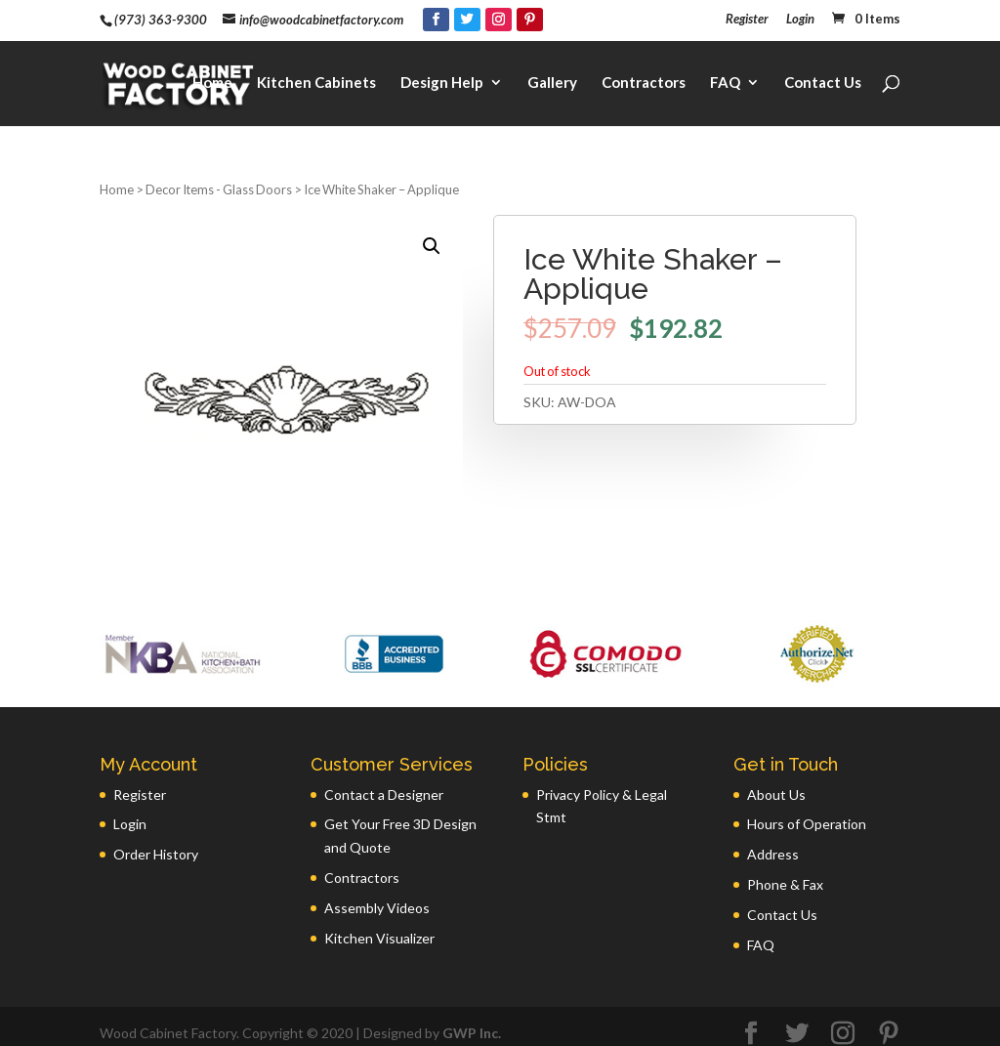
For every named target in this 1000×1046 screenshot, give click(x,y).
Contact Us (822, 74)
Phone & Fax (785, 870)
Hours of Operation (806, 810)
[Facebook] (436, 19)
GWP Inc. (471, 1019)
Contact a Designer (383, 781)
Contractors (644, 74)
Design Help (441, 74)
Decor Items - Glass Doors (219, 176)
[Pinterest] (530, 19)
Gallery (552, 74)
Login (800, 19)
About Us (776, 781)
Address (773, 840)
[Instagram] (498, 19)
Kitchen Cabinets (316, 74)
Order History (155, 840)
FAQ (725, 74)
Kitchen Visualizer (379, 924)
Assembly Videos (377, 894)
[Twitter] (467, 19)
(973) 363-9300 (160, 19)
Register (747, 19)
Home (212, 74)
